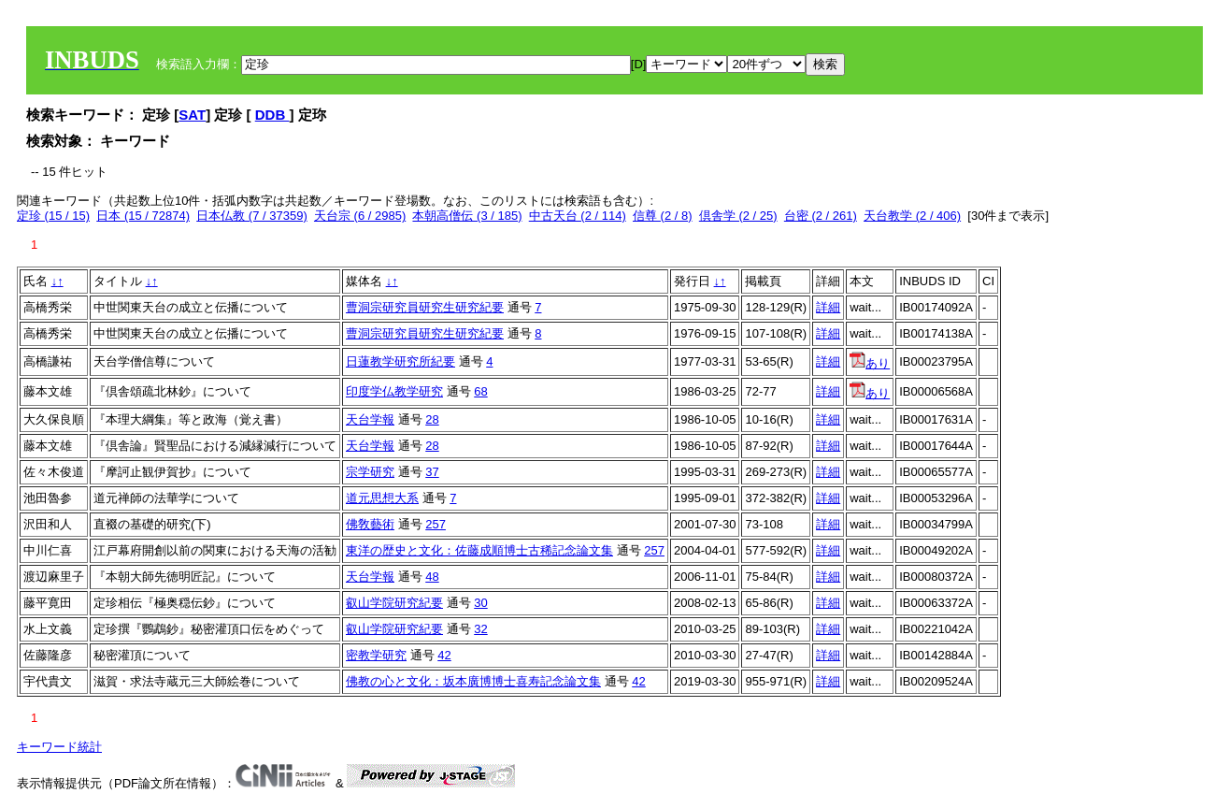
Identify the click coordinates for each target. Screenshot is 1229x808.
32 (480, 629)
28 (431, 419)
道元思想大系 (382, 498)
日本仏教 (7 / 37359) (251, 216)
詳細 (828, 307)
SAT (192, 115)
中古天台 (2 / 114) (577, 216)
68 (480, 391)
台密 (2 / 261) (820, 216)
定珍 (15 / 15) (53, 216)
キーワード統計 (59, 747)
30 (480, 603)
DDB (272, 115)
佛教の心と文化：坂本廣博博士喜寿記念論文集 (473, 681)
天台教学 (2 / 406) (912, 216)
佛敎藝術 (370, 524)
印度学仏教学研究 (394, 391)
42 (443, 655)
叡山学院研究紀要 (394, 603)
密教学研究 (376, 655)
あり (870, 363)
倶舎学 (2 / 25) (738, 216)
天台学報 (370, 419)
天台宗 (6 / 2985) (360, 216)
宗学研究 (370, 472)
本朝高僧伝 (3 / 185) (467, 216)
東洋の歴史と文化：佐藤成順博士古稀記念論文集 (479, 550)
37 (431, 472)
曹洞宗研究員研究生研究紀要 (425, 307)
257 (435, 524)
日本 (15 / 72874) (143, 216)
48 (431, 577)
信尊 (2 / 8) (663, 216)
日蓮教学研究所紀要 (400, 361)
